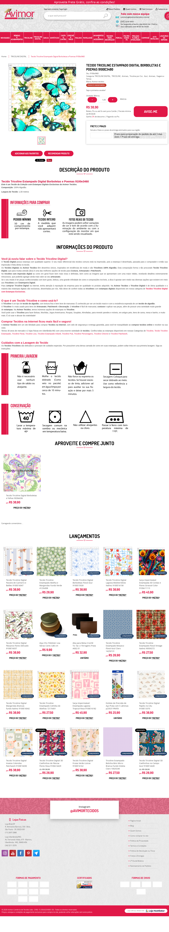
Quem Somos (135, 831)
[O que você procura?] (105, 16)
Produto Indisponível (22, 472)
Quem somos (130, 9)
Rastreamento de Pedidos (140, 866)
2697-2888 (11, 832)
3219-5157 (127, 21)
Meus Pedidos (114, 9)
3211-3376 (11, 845)
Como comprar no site (139, 836)
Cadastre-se (162, 9)
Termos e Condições (138, 846)
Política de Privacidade (139, 841)
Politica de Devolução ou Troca (142, 851)
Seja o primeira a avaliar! (96, 90)
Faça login (63, 9)
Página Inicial (135, 820)
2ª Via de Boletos (137, 861)
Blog (132, 826)
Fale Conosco (147, 9)
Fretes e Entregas (137, 856)
